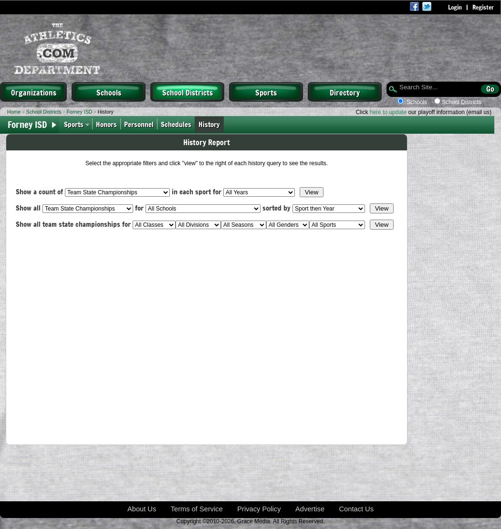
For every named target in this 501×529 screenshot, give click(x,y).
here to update (388, 112)
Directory (345, 92)
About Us (141, 509)
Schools (108, 92)
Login (455, 7)
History (211, 123)
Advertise (309, 509)
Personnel (139, 123)
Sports (266, 92)
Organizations (33, 92)
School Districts (187, 92)
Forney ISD (80, 112)
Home (14, 112)
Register (483, 7)
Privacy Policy (259, 509)
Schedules (176, 123)
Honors (106, 123)
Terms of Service (197, 509)
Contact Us (356, 509)
